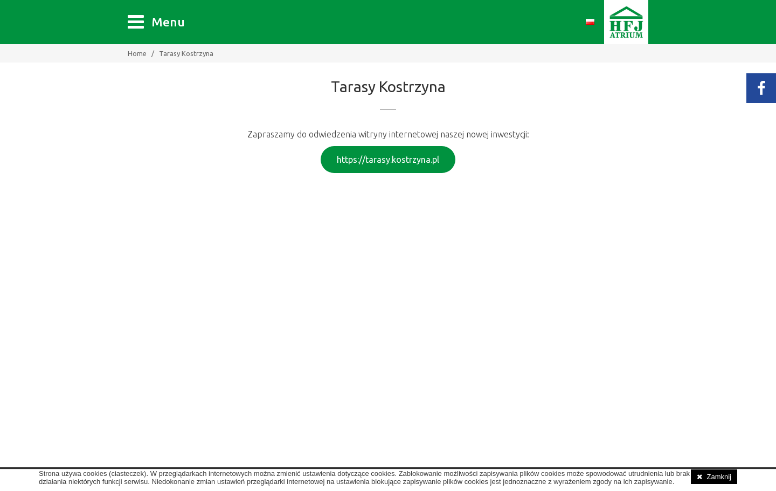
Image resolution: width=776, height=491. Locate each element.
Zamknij (718, 477)
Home (137, 53)
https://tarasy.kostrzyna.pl (388, 159)
